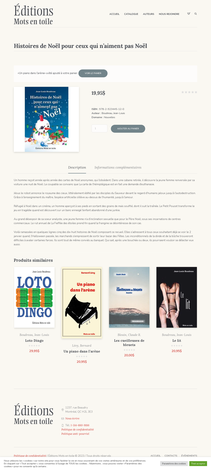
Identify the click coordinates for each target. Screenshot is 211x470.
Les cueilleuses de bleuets (129, 342)
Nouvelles (109, 116)
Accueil (156, 455)
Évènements (189, 455)
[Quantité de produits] (99, 127)
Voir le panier (93, 73)
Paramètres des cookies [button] (174, 463)
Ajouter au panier (128, 127)
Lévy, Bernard (81, 345)
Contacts (170, 455)
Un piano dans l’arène (81, 350)
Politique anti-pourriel (75, 433)
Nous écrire (72, 417)
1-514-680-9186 (80, 424)
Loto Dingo (34, 340)
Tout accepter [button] (198, 463)
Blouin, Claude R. (129, 334)
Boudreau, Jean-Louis (113, 112)
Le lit (176, 340)
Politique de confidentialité (77, 428)
